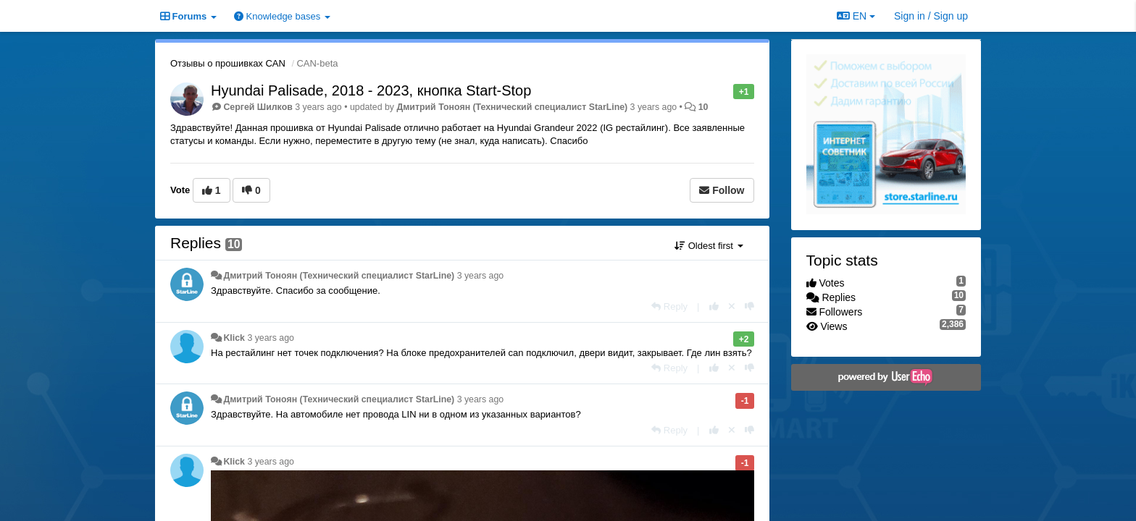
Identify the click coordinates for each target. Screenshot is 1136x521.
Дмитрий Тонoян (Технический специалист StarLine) (511, 107)
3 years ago (480, 276)
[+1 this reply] (714, 306)
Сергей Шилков (257, 107)
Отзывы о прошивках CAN (227, 63)
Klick (234, 338)
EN (856, 16)
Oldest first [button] (708, 245)
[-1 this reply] (749, 306)
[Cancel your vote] (731, 306)
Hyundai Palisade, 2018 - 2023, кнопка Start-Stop (371, 90)
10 (703, 107)
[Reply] (669, 306)
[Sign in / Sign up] (931, 16)
